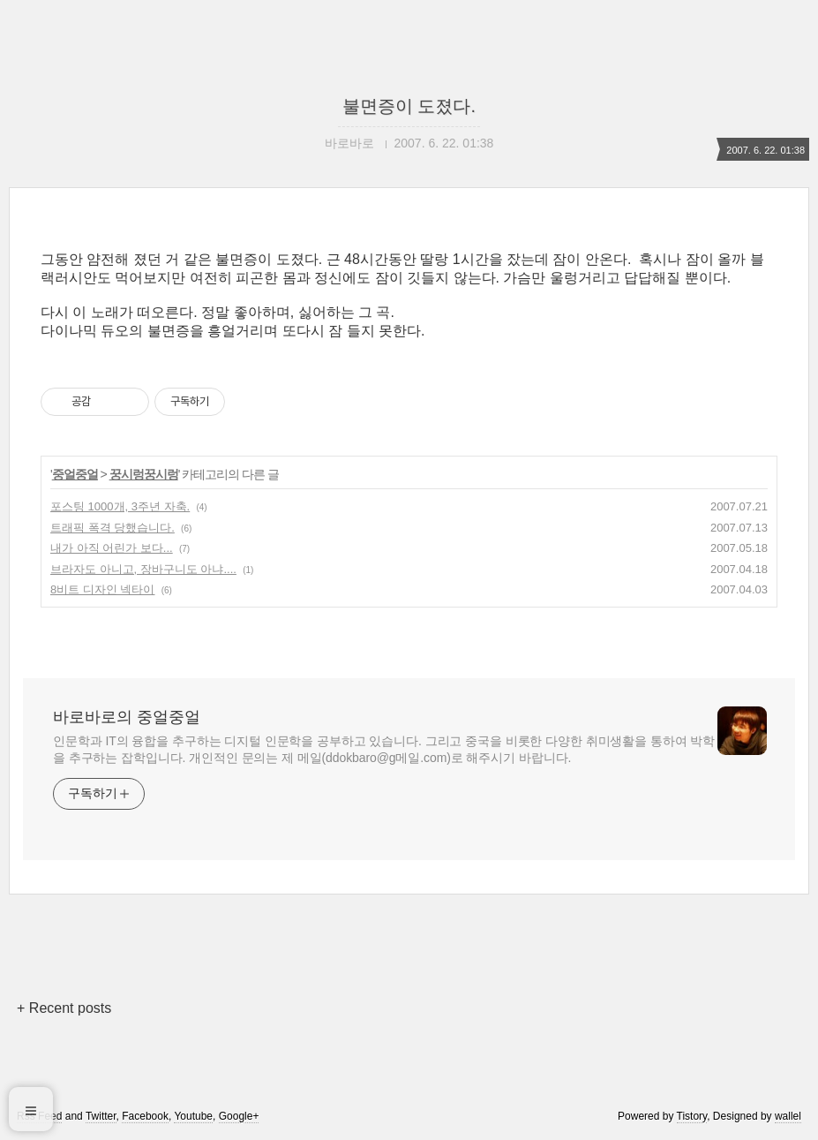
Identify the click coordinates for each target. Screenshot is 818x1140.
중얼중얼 (75, 474)
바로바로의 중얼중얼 (126, 717)
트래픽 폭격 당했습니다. (112, 527)
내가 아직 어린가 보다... (111, 548)
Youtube (193, 1116)
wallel (788, 1116)
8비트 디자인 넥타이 (102, 589)
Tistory (692, 1116)
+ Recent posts (64, 1007)
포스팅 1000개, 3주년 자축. (120, 506)
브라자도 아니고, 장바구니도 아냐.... (143, 569)
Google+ (239, 1116)
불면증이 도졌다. (409, 106)
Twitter (101, 1116)
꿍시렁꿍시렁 (143, 474)
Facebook (145, 1116)
